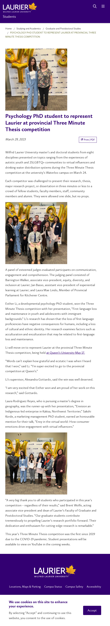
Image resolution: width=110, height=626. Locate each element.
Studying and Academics (28, 28)
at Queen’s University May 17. (65, 353)
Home (8, 28)
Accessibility (94, 586)
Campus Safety (74, 586)
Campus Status (53, 586)
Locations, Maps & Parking (25, 586)
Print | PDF (88, 139)
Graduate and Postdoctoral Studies (63, 28)
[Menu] (103, 6)
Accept (92, 610)
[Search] (95, 6)
